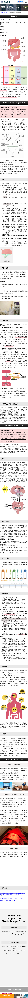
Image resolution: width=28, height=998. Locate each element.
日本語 (21, 1)
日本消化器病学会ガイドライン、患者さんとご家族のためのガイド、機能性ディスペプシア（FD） (12, 894)
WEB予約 (7, 995)
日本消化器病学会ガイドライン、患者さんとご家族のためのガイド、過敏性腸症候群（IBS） (12, 899)
